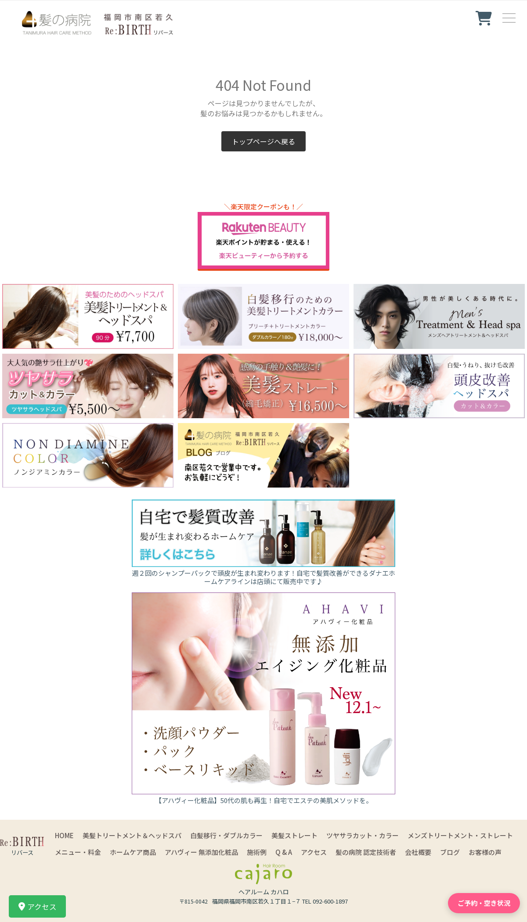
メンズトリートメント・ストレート (460, 835)
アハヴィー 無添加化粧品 (201, 852)
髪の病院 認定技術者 (366, 852)
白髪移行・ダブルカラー (226, 835)
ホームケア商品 (133, 852)
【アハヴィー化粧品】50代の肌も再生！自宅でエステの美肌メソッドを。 (263, 800)
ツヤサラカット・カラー (362, 835)
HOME (64, 835)
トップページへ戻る (263, 141)
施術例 (257, 852)
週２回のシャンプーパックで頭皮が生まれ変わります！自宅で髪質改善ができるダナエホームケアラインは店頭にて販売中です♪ (263, 577)
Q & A (283, 852)
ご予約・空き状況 (484, 903)
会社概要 (418, 852)
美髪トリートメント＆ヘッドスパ (132, 835)
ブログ (450, 852)
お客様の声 (485, 852)
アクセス (314, 852)
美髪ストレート (294, 835)
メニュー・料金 (78, 852)
